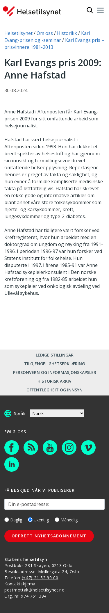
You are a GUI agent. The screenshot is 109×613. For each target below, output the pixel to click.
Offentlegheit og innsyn (54, 390)
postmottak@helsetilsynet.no (34, 590)
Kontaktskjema (19, 584)
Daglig (13, 520)
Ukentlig (38, 520)
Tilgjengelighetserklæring (54, 363)
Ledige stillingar (55, 355)
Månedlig (66, 520)
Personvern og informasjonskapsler (54, 372)
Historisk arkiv (54, 381)
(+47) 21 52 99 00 (40, 577)
